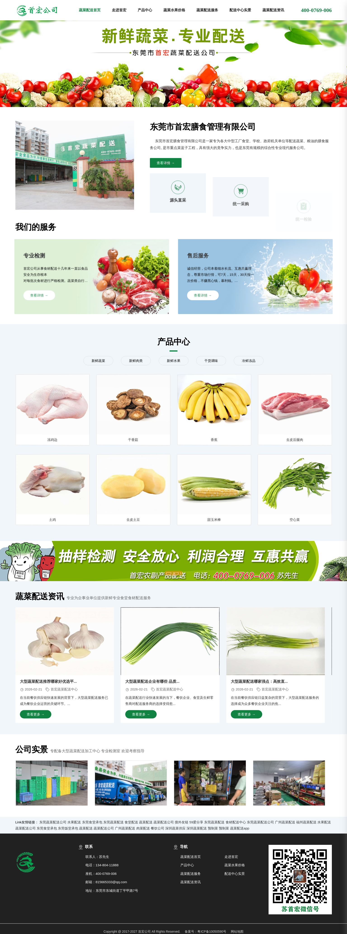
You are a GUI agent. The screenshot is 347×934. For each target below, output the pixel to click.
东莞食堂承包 (92, 822)
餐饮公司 (157, 828)
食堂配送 (131, 822)
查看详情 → (166, 163)
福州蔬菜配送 (306, 822)
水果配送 (74, 822)
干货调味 (211, 361)
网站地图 (237, 931)
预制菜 (213, 828)
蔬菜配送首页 (90, 10)
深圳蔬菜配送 (196, 828)
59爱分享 (196, 822)
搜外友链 (181, 822)
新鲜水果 (173, 361)
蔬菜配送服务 (207, 10)
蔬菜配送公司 (163, 822)
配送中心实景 (240, 10)
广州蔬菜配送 (285, 822)
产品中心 (145, 10)
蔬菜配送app (239, 828)
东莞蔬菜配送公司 (52, 822)
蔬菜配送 (146, 822)
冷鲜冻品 (248, 361)
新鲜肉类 (136, 361)
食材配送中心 (236, 822)
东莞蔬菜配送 (113, 822)
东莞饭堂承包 (68, 828)
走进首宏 (119, 10)
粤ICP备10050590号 (211, 931)
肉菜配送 (143, 828)
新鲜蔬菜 (98, 361)
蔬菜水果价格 (174, 10)
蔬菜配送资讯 (273, 10)
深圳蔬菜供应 (175, 828)
